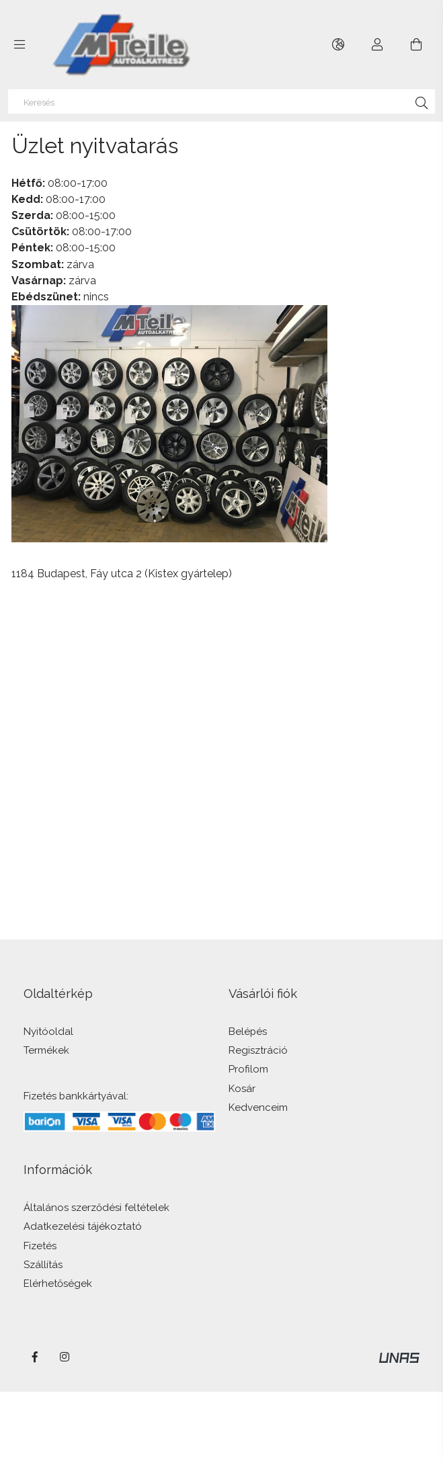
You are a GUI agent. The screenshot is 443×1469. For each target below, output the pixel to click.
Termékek (46, 1050)
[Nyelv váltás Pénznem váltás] (338, 44)
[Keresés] (222, 101)
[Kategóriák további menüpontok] (19, 44)
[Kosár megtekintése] (416, 44)
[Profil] (377, 44)
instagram (65, 1356)
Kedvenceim (258, 1108)
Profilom (248, 1069)
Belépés (248, 1032)
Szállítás (43, 1265)
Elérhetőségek (58, 1284)
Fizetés (40, 1246)
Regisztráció (258, 1050)
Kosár (242, 1089)
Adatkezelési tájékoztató (83, 1226)
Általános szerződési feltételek (96, 1208)
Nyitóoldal (48, 1032)
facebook (35, 1356)
